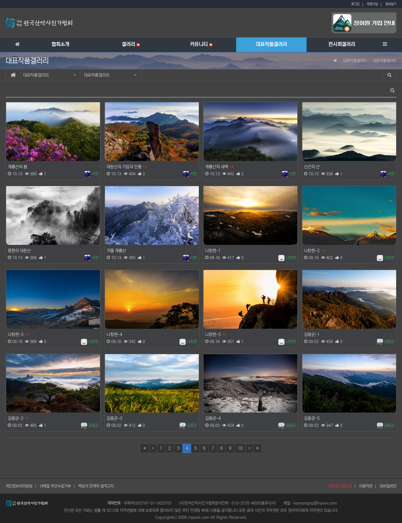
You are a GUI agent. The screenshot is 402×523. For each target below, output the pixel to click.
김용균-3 (114, 418)
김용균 (385, 341)
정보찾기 (390, 4)
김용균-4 (213, 418)
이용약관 (365, 486)
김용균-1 (312, 334)
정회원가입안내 (340, 486)
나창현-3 (15, 334)
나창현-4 (114, 334)
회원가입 (372, 4)
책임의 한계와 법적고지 (96, 486)
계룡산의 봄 (17, 166)
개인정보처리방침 (19, 486)
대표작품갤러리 (49, 75)
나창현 (287, 257)
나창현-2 (312, 250)
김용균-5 (312, 418)
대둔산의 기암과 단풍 (124, 166)
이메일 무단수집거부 (55, 486)
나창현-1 (213, 250)
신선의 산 (312, 166)
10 (240, 448)
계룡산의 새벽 (216, 166)
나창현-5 (213, 334)
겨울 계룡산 (116, 250)
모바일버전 (388, 486)
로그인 (355, 4)
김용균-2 (15, 418)
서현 (91, 174)
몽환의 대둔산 (19, 250)
